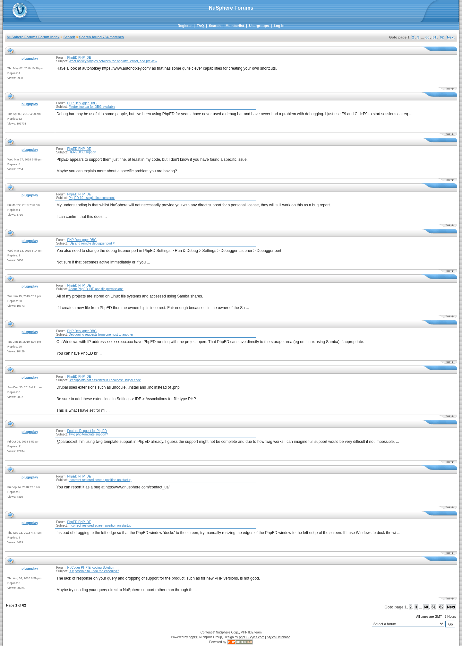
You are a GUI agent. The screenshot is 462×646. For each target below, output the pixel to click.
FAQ (200, 26)
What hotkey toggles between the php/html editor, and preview (113, 61)
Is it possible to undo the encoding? (94, 571)
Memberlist (235, 26)
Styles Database (278, 637)
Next (451, 37)
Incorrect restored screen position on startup (100, 480)
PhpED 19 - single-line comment (92, 198)
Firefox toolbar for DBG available (92, 106)
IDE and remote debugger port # (92, 243)
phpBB (193, 637)
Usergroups (259, 26)
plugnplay (29, 58)
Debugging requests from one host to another (101, 334)
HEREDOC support (82, 152)
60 (427, 37)
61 (434, 37)
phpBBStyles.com (251, 637)
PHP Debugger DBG (82, 103)
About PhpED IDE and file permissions (95, 289)
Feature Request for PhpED (87, 431)
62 (442, 37)
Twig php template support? (88, 434)
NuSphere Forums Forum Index (33, 37)
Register (185, 26)
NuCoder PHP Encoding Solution (90, 567)
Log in (279, 26)
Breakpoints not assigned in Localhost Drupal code (105, 380)
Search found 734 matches (101, 37)
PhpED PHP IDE (79, 57)
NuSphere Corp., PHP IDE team (239, 632)
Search (215, 26)
